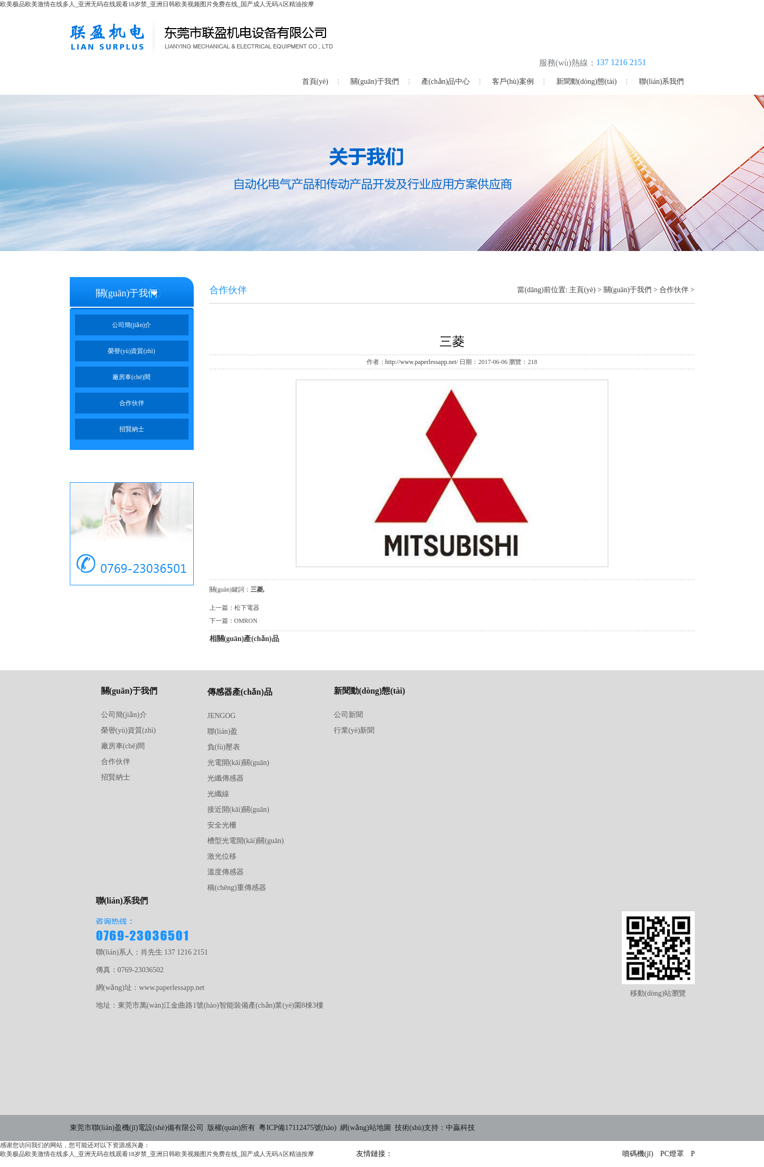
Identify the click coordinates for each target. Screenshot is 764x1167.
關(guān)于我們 (374, 81)
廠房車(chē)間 (131, 377)
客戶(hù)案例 (512, 81)
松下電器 (246, 607)
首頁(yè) (315, 81)
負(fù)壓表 (223, 747)
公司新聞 (348, 715)
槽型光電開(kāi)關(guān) (245, 841)
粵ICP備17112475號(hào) (297, 1128)
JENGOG (221, 716)
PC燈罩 (673, 1154)
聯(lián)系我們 (661, 81)
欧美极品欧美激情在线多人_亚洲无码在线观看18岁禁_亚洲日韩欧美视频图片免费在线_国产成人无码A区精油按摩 (157, 4)
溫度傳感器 (225, 872)
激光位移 (221, 856)
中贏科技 (460, 1128)
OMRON (246, 620)
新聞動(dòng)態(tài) (586, 81)
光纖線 (218, 794)
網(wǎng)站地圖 (365, 1128)
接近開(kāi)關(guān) (238, 809)
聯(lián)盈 (222, 731)
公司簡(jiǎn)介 (132, 325)
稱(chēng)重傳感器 (236, 888)
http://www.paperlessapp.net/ (421, 362)
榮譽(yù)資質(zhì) (131, 351)
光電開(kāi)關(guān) (238, 763)
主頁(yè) (582, 290)
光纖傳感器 (225, 778)
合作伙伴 (131, 403)
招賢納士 (131, 429)
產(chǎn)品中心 (445, 81)
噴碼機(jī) (638, 1154)
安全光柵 (221, 825)
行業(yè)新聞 (354, 730)
